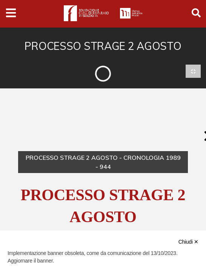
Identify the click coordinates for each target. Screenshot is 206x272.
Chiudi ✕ (188, 242)
